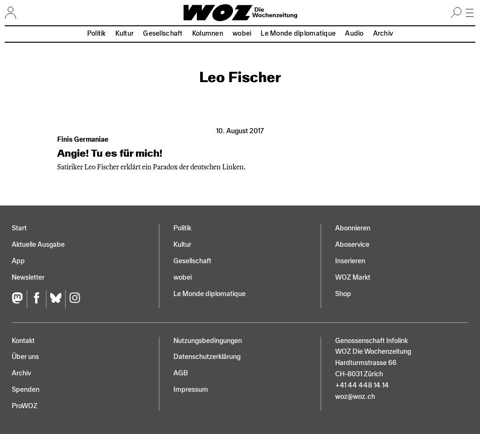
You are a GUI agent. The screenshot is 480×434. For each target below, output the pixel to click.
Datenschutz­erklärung (206, 357)
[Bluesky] (55, 299)
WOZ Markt (352, 278)
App (18, 261)
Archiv (383, 34)
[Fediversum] (19, 299)
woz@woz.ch (355, 397)
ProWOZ (25, 406)
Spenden (25, 390)
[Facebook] (36, 299)
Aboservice (352, 245)
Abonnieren (352, 228)
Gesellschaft (162, 34)
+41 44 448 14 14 (362, 385)
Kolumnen (207, 34)
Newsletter (28, 278)
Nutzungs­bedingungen (207, 341)
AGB (180, 373)
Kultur (124, 34)
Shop (343, 294)
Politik (96, 34)
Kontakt (23, 341)
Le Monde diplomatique (298, 34)
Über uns (25, 357)
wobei (241, 34)
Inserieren (350, 261)
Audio (354, 34)
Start (19, 228)
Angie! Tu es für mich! (110, 153)
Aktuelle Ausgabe (38, 245)
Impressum (190, 390)
